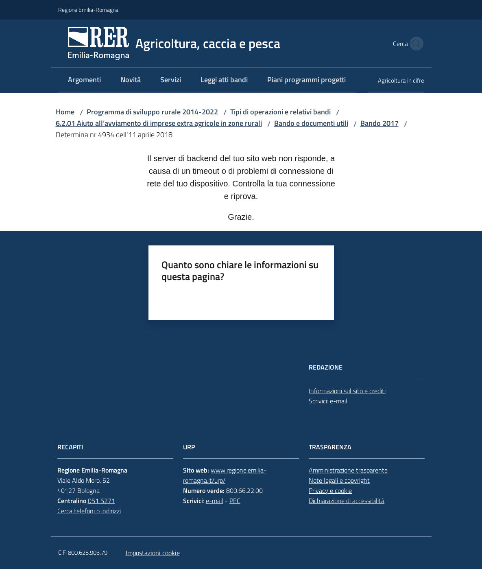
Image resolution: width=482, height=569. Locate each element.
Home (65, 111)
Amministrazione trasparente (348, 470)
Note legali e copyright (339, 480)
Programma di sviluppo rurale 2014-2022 (152, 111)
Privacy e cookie (330, 490)
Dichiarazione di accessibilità (346, 501)
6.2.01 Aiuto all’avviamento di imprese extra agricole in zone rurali (159, 123)
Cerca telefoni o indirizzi (89, 511)
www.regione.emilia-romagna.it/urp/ (224, 475)
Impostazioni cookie (153, 553)
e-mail (338, 401)
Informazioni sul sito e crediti (347, 391)
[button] (414, 43)
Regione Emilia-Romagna (88, 9)
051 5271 (101, 501)
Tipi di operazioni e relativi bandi (280, 111)
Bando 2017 (379, 123)
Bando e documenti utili (311, 123)
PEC (234, 501)
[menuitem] (84, 80)
